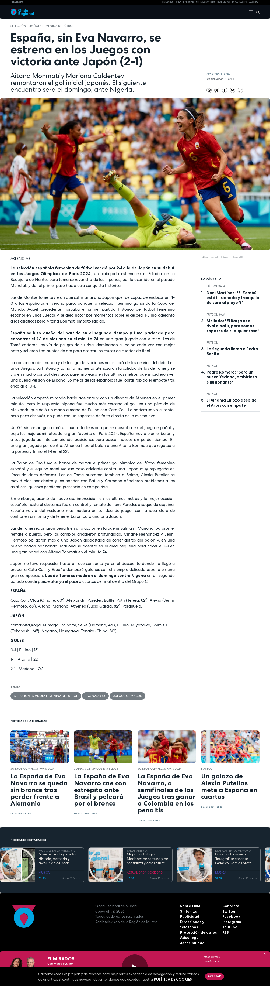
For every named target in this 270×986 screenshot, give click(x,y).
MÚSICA (44, 872)
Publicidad (189, 916)
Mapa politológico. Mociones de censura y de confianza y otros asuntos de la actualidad (147, 858)
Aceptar (214, 976)
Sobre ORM (190, 906)
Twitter (229, 911)
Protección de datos (198, 932)
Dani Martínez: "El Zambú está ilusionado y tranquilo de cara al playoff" (232, 297)
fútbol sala (215, 286)
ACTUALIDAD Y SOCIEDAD (145, 872)
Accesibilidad (192, 943)
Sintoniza (188, 911)
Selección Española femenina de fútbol (42, 26)
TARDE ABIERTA (137, 851)
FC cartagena (239, 2)
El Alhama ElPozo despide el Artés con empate (231, 403)
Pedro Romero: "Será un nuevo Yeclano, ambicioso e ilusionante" (231, 377)
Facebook (231, 916)
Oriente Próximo (184, 2)
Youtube (229, 927)
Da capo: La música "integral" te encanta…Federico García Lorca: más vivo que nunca (233, 858)
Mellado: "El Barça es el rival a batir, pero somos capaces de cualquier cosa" (233, 326)
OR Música (211, 961)
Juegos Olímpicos (127, 696)
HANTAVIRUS (167, 2)
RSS (225, 932)
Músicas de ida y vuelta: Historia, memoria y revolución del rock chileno (57, 858)
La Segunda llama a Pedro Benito (232, 351)
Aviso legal (190, 937)
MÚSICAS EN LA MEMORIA (56, 851)
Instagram (231, 922)
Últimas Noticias (205, 2)
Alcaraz (254, 2)
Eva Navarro (95, 696)
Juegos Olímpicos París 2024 (32, 769)
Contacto (230, 906)
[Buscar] (257, 11)
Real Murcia (223, 2)
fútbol (212, 342)
